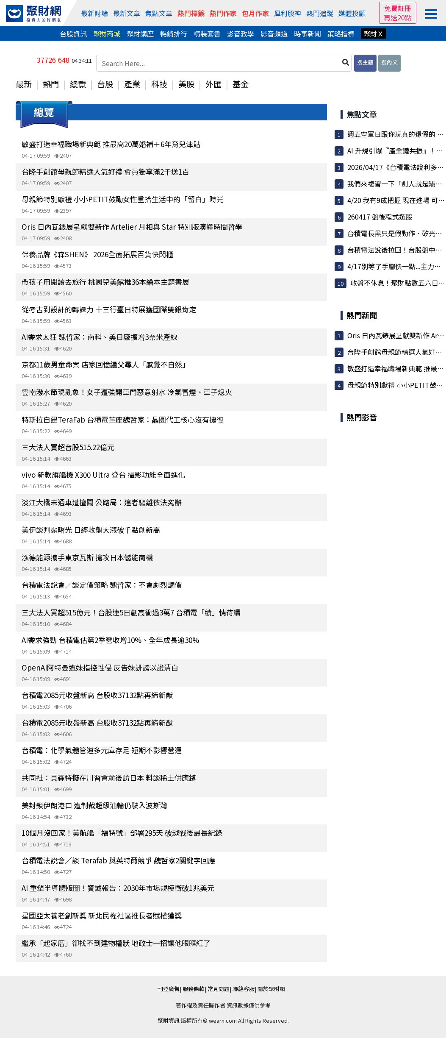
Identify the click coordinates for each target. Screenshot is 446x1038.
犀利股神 (287, 13)
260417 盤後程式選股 (380, 216)
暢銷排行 (173, 33)
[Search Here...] (224, 63)
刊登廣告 (169, 989)
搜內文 (389, 62)
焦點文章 (158, 13)
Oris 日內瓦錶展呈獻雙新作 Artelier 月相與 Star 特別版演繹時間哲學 (132, 226)
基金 (241, 84)
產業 (132, 84)
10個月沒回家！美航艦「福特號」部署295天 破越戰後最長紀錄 (122, 832)
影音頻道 (274, 33)
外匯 (213, 84)
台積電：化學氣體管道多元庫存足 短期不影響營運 (102, 750)
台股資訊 (73, 33)
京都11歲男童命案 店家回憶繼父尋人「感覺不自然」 (105, 364)
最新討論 (94, 13)
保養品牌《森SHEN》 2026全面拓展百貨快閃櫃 (97, 254)
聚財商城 (106, 33)
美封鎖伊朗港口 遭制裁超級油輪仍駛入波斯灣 (94, 805)
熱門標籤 (191, 13)
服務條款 (194, 989)
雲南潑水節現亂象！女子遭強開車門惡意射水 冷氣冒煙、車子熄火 (127, 392)
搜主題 (365, 62)
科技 (159, 84)
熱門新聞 (361, 314)
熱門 (51, 84)
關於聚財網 (271, 989)
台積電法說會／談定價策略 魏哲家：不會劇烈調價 (102, 584)
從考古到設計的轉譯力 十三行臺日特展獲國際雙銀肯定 (109, 309)
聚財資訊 (169, 1020)
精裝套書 (207, 33)
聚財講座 (140, 33)
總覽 (78, 84)
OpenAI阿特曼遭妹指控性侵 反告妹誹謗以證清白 (100, 667)
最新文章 (126, 13)
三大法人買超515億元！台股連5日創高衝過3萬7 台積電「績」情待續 (131, 612)
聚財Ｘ (373, 33)
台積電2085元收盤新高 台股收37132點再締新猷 (97, 695)
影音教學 (240, 33)
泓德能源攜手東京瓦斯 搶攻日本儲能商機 (87, 557)
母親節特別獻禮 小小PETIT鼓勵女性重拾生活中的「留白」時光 (123, 199)
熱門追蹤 (319, 13)
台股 (105, 84)
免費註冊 (397, 8)
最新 (24, 84)
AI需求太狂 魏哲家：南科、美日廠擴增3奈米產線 (99, 336)
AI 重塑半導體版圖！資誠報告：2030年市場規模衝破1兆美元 (118, 887)
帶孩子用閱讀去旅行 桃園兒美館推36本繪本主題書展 (105, 281)
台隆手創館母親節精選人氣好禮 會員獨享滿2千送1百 (105, 171)
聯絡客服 (244, 989)
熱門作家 (223, 13)
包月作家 (255, 13)
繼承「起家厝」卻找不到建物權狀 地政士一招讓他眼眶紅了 (116, 943)
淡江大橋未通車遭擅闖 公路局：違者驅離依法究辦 (102, 502)
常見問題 (219, 989)
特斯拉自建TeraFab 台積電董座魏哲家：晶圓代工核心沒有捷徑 (123, 419)
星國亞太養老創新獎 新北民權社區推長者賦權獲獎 (102, 915)
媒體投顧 (352, 13)
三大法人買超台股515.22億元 (68, 447)
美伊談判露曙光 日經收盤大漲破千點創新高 (91, 529)
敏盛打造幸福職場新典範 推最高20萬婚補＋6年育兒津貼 (111, 144)
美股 (186, 84)
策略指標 (341, 33)
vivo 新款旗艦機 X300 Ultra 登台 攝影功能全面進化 (103, 474)
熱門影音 (361, 417)
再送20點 (398, 17)
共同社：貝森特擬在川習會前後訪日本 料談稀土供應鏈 (109, 777)
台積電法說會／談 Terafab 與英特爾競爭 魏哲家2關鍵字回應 (118, 860)
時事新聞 (307, 33)
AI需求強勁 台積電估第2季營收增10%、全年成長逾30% (110, 639)
